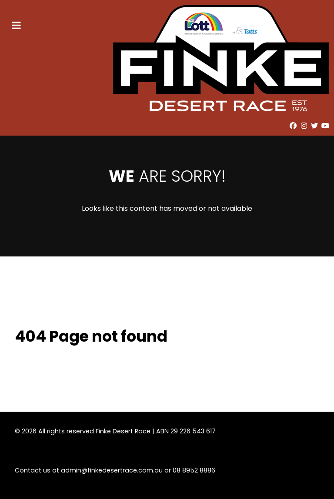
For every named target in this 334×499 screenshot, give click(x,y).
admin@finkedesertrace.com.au (112, 470)
